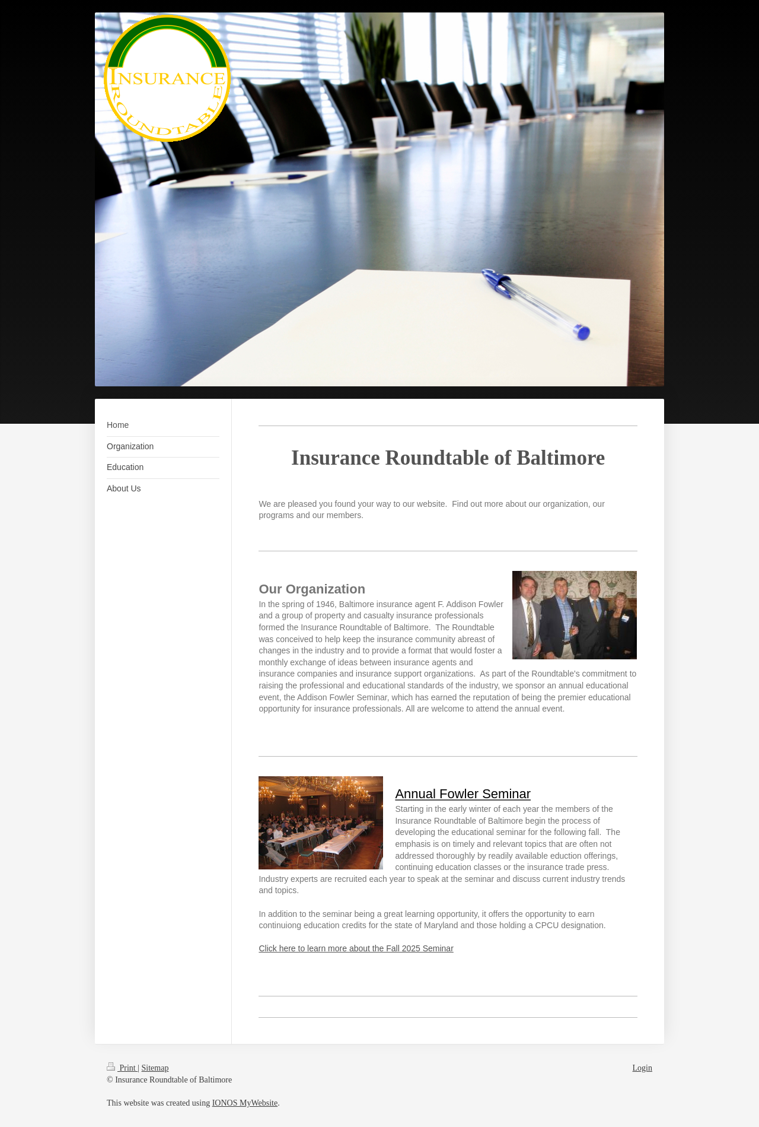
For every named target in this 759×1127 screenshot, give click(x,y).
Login (642, 1067)
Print (122, 1067)
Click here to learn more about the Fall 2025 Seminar (356, 948)
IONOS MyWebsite (245, 1103)
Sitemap (155, 1067)
